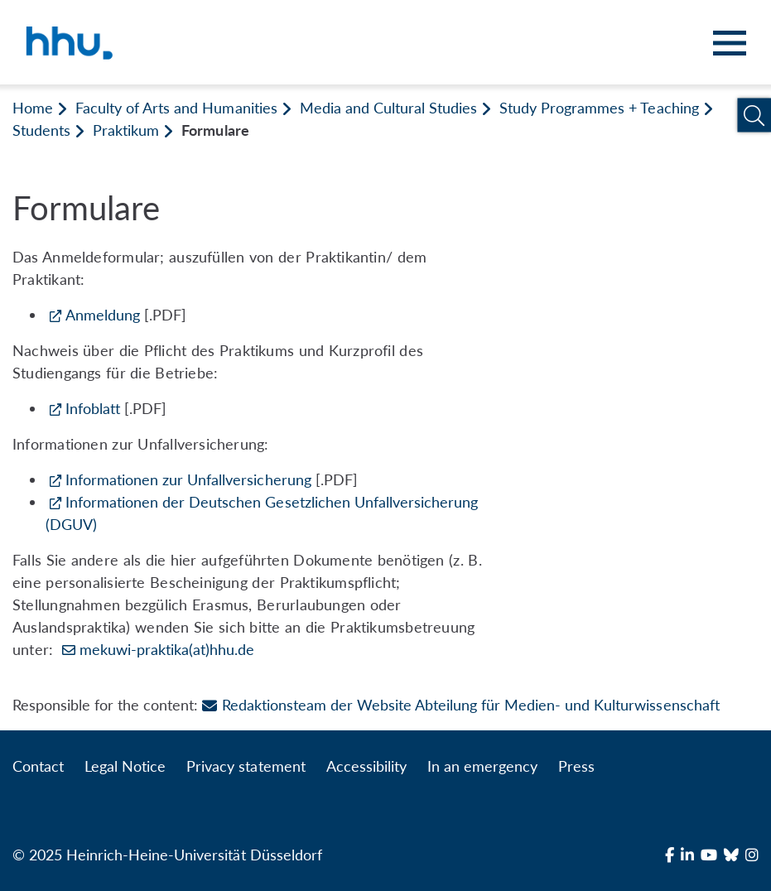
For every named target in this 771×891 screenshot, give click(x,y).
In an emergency (482, 766)
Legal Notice (125, 766)
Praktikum (126, 130)
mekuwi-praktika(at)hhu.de (167, 649)
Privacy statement (245, 766)
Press (576, 766)
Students (41, 130)
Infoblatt (92, 408)
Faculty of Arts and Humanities (176, 108)
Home (32, 108)
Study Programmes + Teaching (598, 108)
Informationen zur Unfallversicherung (188, 479)
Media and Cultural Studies (388, 108)
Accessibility (366, 766)
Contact (38, 766)
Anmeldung (102, 315)
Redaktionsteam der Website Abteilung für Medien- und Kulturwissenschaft (460, 705)
